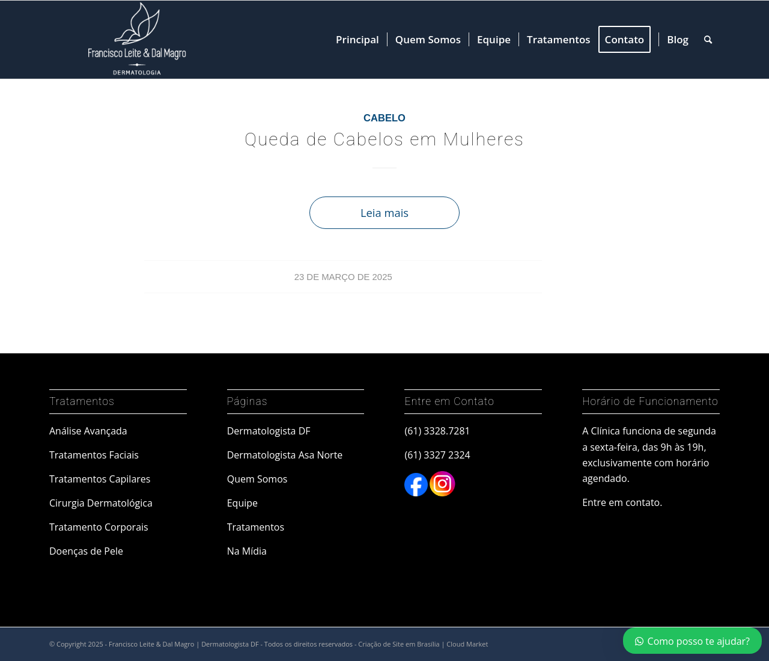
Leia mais (384, 212)
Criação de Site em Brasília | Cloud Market (423, 643)
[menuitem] (357, 40)
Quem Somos (257, 479)
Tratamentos (255, 527)
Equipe (242, 503)
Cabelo (384, 118)
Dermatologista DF (269, 430)
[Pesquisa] (708, 40)
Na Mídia (247, 551)
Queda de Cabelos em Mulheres (384, 139)
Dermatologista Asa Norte (285, 454)
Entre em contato (621, 502)
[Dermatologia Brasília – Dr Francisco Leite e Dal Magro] (134, 40)
